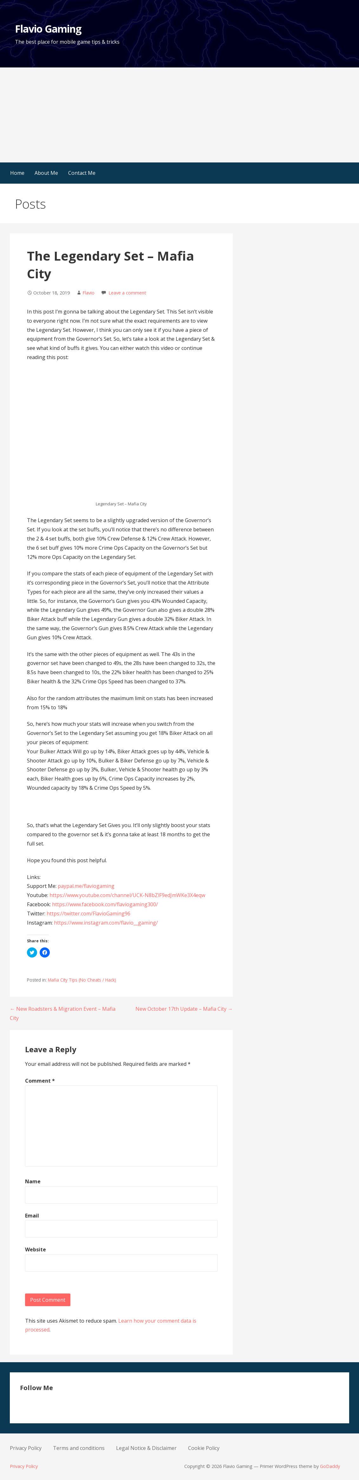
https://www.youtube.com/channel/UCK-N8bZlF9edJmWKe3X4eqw (127, 895)
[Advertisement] (179, 115)
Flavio (88, 293)
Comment (40, 1080)
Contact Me (81, 172)
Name (33, 1181)
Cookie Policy (203, 1448)
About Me (46, 172)
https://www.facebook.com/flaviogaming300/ (105, 904)
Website (35, 1249)
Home (17, 172)
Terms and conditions (79, 1448)
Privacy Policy (26, 1448)
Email (32, 1215)
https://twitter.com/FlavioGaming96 (88, 913)
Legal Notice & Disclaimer (146, 1448)
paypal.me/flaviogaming (86, 885)
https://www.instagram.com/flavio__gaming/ (106, 922)
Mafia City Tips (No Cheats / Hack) (82, 980)
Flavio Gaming (48, 28)
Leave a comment (127, 293)
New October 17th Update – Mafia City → (184, 1008)
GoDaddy (330, 1466)
